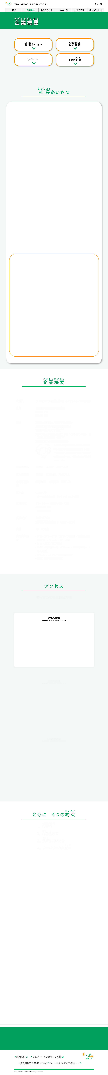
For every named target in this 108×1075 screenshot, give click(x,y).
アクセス (33, 59)
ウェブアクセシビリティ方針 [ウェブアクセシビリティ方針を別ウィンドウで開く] (46, 1056)
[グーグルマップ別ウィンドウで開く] (54, 647)
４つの (75, 59)
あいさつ (33, 44)
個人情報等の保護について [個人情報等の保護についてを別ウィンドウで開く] (33, 1063)
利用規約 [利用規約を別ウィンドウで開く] (20, 1056)
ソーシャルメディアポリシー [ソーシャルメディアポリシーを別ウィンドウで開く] (64, 1063)
